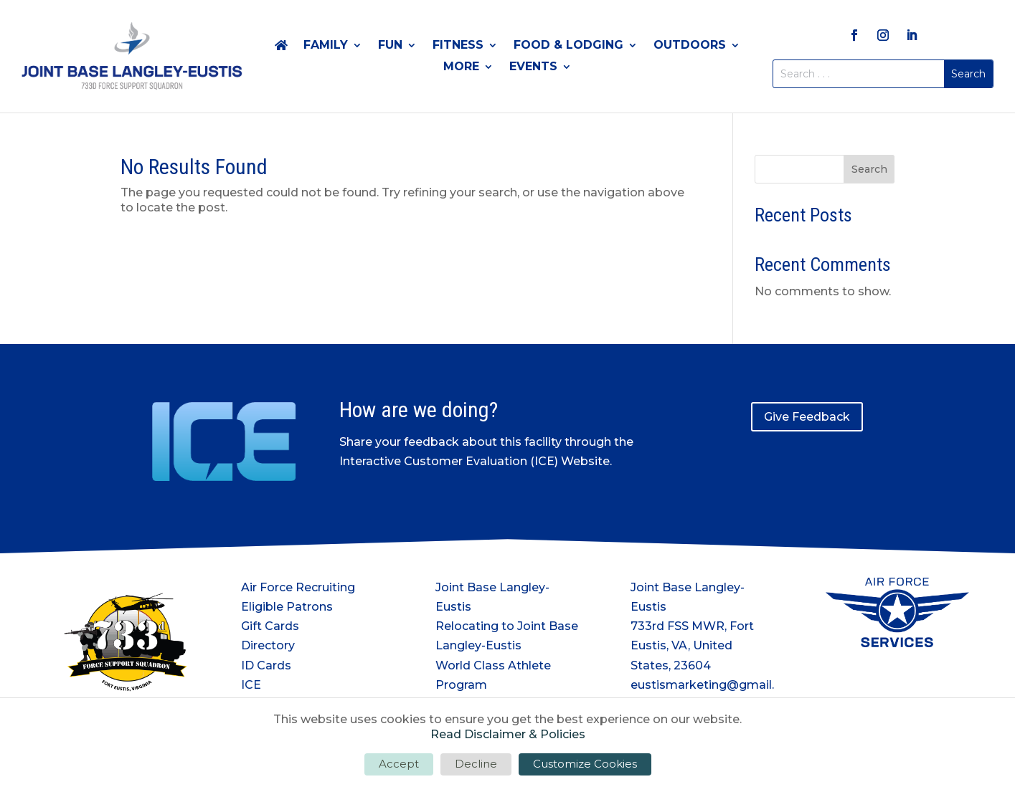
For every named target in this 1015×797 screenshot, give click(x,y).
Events (533, 67)
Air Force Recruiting (298, 587)
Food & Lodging (568, 46)
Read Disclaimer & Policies (507, 734)
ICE (251, 685)
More (461, 67)
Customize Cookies (585, 763)
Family (325, 46)
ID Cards (266, 665)
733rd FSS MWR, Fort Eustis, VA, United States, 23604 (692, 645)
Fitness (458, 46)
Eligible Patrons (287, 607)
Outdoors (689, 46)
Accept (399, 763)
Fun (390, 46)
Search (869, 169)
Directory (268, 645)
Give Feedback (807, 417)
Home (281, 48)
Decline (476, 763)
